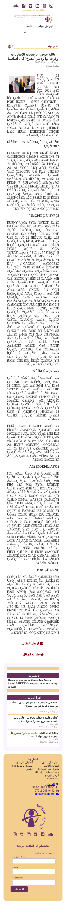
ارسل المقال (30, 643)
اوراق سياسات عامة (39, 26)
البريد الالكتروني (19, 856)
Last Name (17, 878)
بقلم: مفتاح (52, 65)
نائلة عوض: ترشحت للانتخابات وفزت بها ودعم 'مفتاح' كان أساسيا (33, 56)
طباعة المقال (31, 654)
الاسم (15, 867)
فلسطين (52, 784)
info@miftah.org (47, 793)
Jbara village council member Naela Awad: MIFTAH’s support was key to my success (32, 683)
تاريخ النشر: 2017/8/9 (47, 62)
